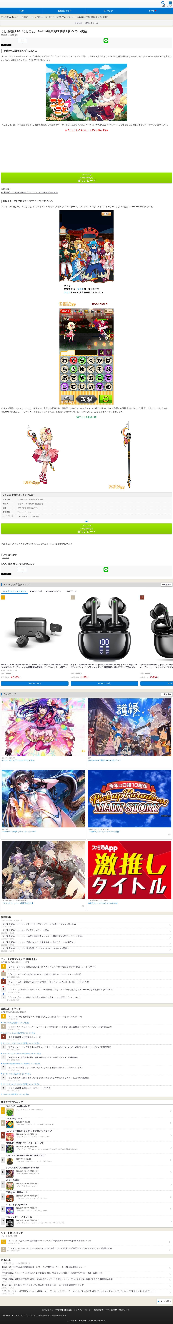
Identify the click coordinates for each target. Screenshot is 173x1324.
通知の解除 (99, 1310)
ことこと (5, 558)
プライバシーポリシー (83, 1310)
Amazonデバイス (53, 591)
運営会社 (68, 1310)
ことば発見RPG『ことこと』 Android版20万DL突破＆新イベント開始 (80, 17)
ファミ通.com (111, 1310)
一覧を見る (166, 585)
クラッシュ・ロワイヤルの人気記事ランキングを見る (21, 1043)
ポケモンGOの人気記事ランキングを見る (17, 1074)
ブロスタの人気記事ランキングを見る (16, 1094)
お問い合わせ (48, 1310)
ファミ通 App (10, 4)
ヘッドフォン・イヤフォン (14, 591)
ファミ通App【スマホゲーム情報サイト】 (17, 17)
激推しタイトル (91, 23)
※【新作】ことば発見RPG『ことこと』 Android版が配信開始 (29, 192)
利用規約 (59, 1310)
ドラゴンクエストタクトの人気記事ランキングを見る (21, 1084)
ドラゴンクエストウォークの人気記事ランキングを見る (22, 1053)
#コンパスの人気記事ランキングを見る (16, 1023)
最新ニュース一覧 (43, 17)
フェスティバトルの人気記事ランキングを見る (19, 1033)
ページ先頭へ (165, 1301)
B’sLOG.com (124, 1310)
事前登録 (78, 23)
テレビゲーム (71, 591)
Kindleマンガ (36, 591)
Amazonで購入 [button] (35, 683)
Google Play (86, 178)
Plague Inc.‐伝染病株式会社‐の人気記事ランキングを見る (21, 1063)
